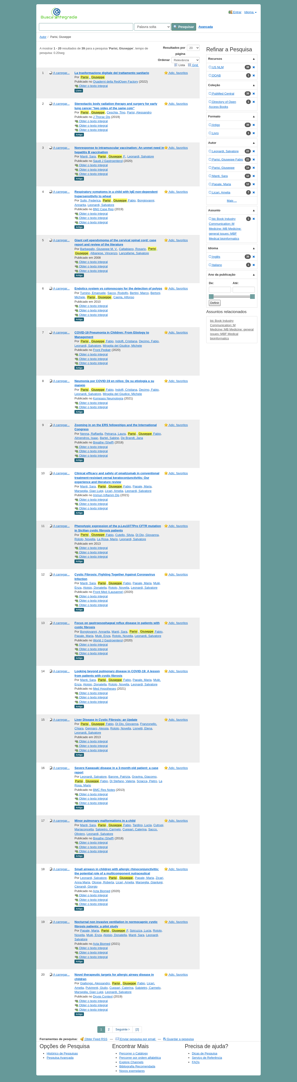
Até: (236, 283)
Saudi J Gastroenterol (108, 161)
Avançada (205, 26)
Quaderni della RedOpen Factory (115, 81)
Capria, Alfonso (123, 297)
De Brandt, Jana (132, 438)
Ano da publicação (221, 274)
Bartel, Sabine (109, 438)
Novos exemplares (132, 1071)
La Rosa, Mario (107, 539)
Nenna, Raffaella (91, 433)
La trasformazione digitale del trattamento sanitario (111, 73)
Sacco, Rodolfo (117, 293)
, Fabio (119, 200)
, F (114, 931)
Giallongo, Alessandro (95, 983)
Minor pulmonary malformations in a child (105, 820)
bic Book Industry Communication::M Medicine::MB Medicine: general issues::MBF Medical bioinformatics (232, 329)
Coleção (214, 85)
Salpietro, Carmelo (108, 829)
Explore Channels (131, 1062)
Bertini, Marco (139, 293)
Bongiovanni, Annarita (95, 631)
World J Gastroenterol (108, 640)
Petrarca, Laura (115, 433)
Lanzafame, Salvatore (134, 253)
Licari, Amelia (114, 491)
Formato (214, 116)
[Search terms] (86, 27)
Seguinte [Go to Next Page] (123, 1029)
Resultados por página (174, 51)
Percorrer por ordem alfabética (140, 1057)
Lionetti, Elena (142, 728)
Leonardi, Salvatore (140, 156)
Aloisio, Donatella (95, 587)
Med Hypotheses (104, 688)
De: (211, 283)
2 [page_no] (109, 1029)
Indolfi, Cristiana (126, 341)
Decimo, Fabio (149, 341)
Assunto (214, 210)
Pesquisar (183, 27)
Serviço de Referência (207, 1057)
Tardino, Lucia (142, 825)
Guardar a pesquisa (178, 1039)
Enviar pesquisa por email (136, 1039)
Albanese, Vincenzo (103, 253)
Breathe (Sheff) (103, 442)
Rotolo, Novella (84, 539)
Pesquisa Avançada (60, 1057)
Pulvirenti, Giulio (97, 987)
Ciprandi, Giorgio (86, 886)
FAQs (196, 1062)
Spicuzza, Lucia (140, 930)
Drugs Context (103, 996)
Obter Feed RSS (93, 1039)
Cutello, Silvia (124, 535)
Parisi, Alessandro (139, 112)
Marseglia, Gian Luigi (88, 491)
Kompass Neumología (108, 398)
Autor (43, 37)
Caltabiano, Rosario (132, 249)
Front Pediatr (102, 350)
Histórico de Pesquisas (62, 1053)
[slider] (211, 296)
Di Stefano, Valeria (122, 781)
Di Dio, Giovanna (147, 535)
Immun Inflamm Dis (106, 495)
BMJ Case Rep (103, 209)
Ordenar (164, 60)
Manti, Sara (88, 156)
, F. (112, 156)
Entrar (234, 12)
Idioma (250, 12)
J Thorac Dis (101, 117)
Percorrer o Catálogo (133, 1053)
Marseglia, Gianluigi (149, 882)
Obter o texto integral (91, 86)
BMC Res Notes (104, 790)
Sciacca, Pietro (147, 781)
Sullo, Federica (90, 200)
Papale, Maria (142, 486)
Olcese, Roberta (103, 882)
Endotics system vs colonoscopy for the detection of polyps (118, 288)
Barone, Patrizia (119, 776)
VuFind (48, 13)
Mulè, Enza (102, 636)
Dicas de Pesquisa (204, 1053)
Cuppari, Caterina (135, 829)
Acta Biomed (101, 891)
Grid (193, 65)
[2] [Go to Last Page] (137, 1029)
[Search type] (152, 27)
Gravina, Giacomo (144, 776)
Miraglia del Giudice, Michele (122, 345)
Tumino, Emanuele (93, 293)
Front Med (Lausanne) (108, 592)
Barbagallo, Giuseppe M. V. (98, 249)
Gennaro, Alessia (97, 728)
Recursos (215, 58)
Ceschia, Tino (116, 112)
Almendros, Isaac (86, 438)
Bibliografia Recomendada (137, 1066)
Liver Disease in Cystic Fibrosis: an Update (105, 719)
